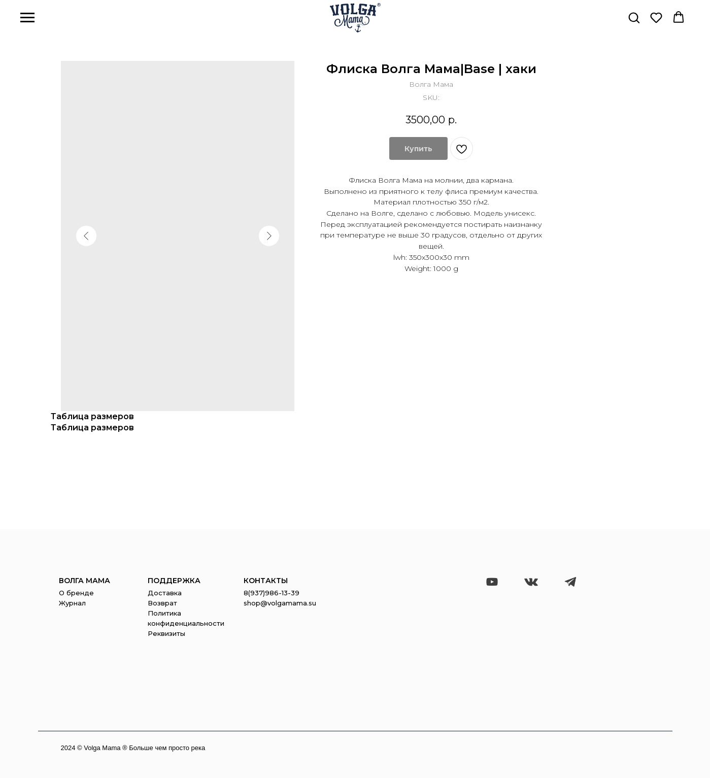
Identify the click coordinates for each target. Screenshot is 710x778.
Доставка (165, 593)
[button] (634, 17)
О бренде (76, 593)
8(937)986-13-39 (271, 593)
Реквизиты (166, 633)
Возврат (162, 603)
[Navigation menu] (27, 18)
